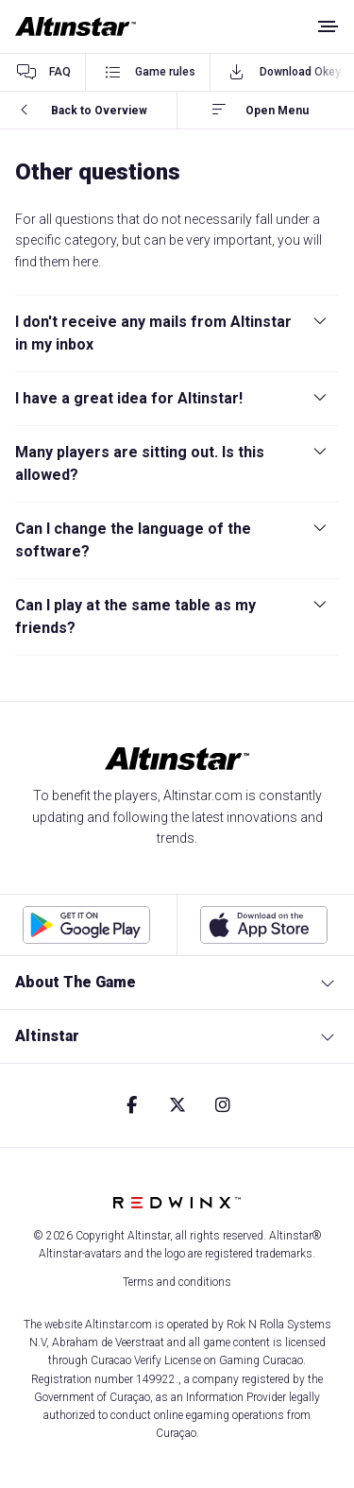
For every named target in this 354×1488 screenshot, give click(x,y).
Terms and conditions (177, 1282)
